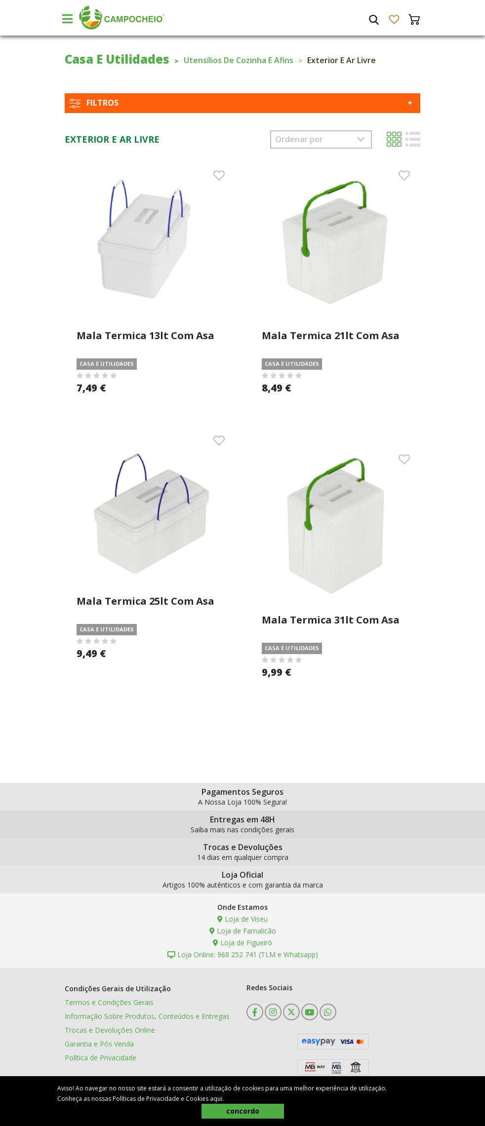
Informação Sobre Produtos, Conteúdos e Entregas (147, 1016)
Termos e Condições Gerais (109, 1002)
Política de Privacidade (100, 1057)
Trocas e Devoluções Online (110, 1030)
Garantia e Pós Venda (99, 1043)
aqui (216, 1098)
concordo (242, 1111)
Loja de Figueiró (242, 942)
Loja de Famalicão (242, 930)
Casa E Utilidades (117, 59)
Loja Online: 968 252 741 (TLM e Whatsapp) (242, 954)
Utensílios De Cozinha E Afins (238, 60)
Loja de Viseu (242, 919)
